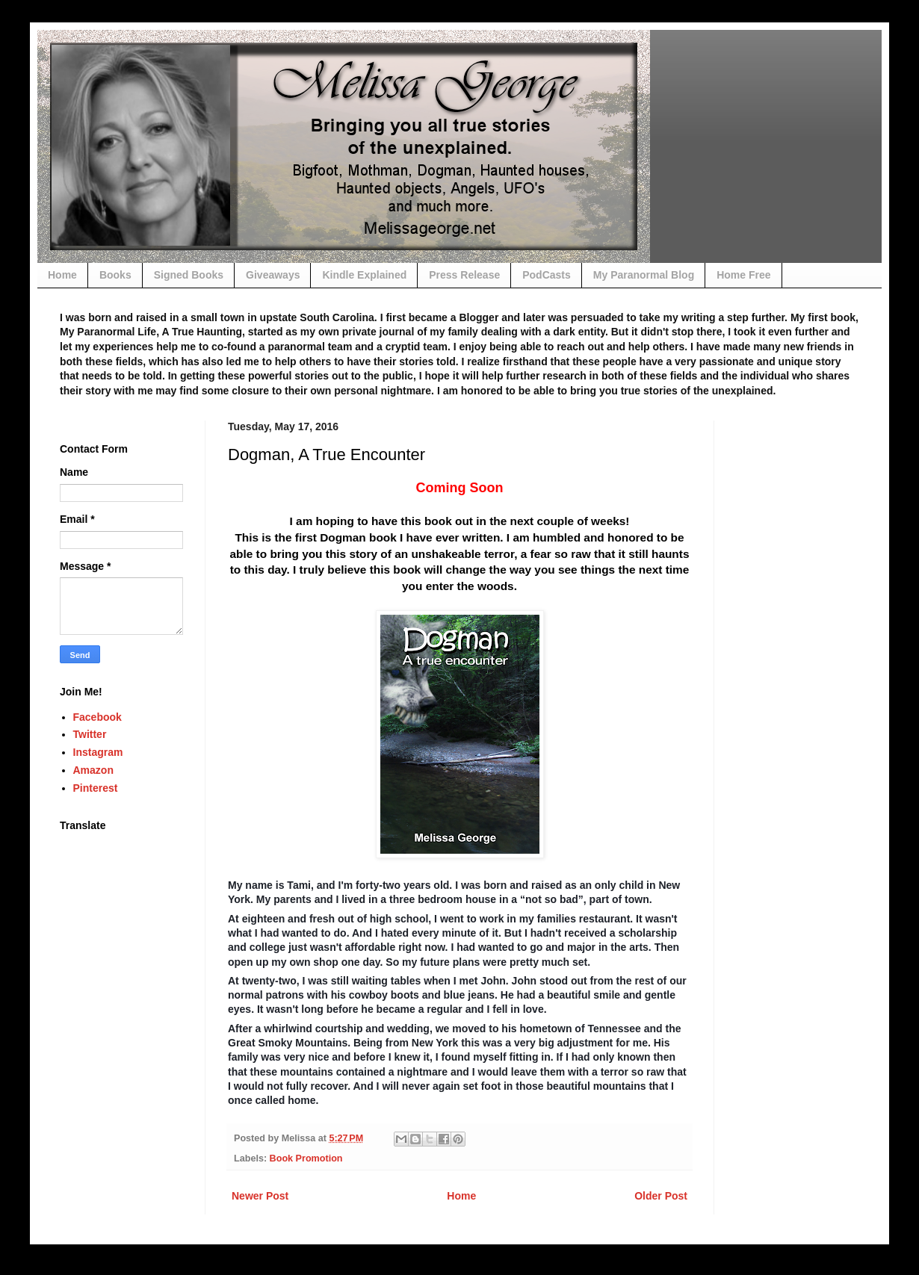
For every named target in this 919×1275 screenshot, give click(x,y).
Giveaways (273, 275)
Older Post (660, 1196)
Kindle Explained (364, 275)
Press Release (464, 275)
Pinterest (95, 788)
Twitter (90, 734)
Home (62, 275)
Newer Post (260, 1196)
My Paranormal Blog (643, 275)
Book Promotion (306, 1158)
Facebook (97, 717)
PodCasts (546, 275)
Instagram (98, 752)
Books (115, 275)
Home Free (743, 275)
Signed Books (188, 275)
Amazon (93, 770)
